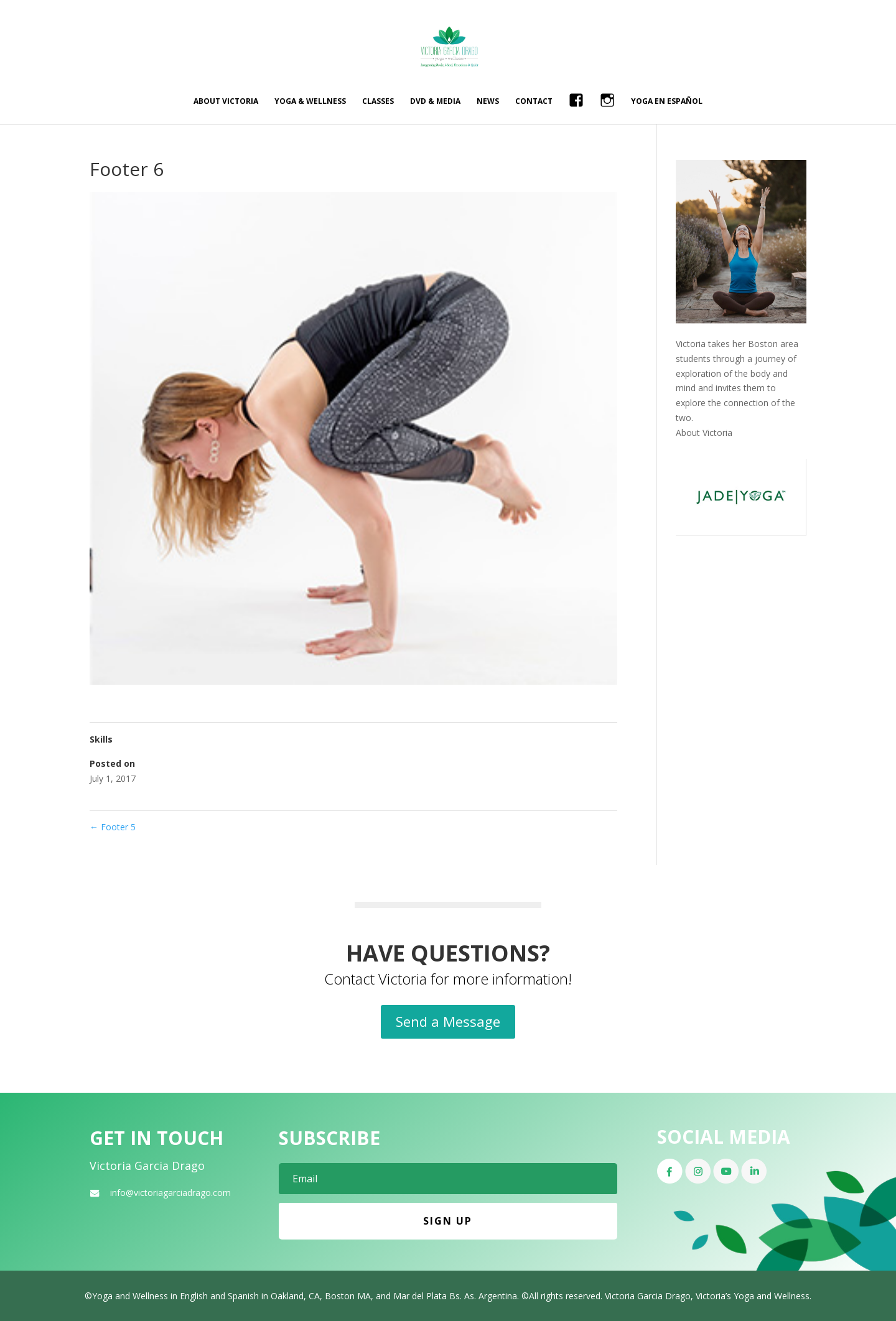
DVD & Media (435, 101)
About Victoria (226, 101)
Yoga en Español (666, 101)
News (488, 101)
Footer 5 (113, 827)
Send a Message (448, 1021)
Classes (378, 101)
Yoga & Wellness (310, 101)
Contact (534, 101)
